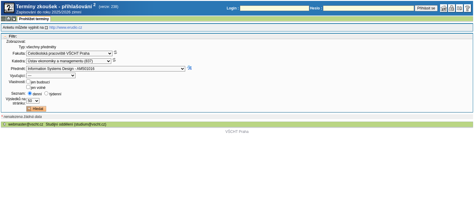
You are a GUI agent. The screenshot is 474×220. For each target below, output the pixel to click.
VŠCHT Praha (237, 132)
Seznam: (18, 93)
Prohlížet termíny (34, 19)
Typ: (22, 47)
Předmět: (18, 69)
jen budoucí (40, 82)
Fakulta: (19, 53)
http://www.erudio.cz (65, 27)
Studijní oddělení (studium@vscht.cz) (76, 124)
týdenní (55, 94)
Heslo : (316, 8)
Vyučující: (18, 76)
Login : (233, 8)
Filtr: (13, 36)
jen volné (38, 88)
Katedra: (19, 61)
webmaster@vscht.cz (25, 124)
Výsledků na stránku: (16, 101)
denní (37, 94)
